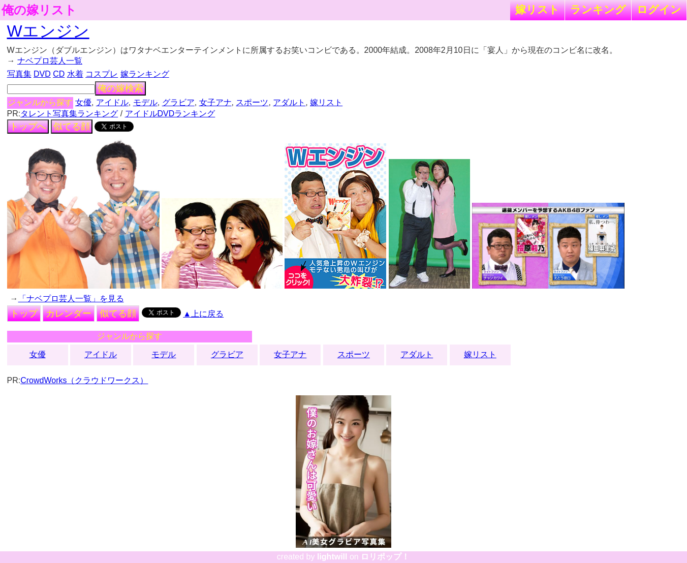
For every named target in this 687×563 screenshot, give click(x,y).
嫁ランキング (144, 74)
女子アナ (215, 102)
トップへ (28, 126)
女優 (83, 102)
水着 (75, 74)
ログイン (659, 9)
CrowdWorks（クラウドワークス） (84, 380)
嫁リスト (537, 9)
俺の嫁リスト (39, 10)
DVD (42, 74)
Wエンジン (48, 31)
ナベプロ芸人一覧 (49, 60)
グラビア (178, 102)
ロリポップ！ (385, 556)
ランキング (598, 9)
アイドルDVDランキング (170, 113)
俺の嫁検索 (120, 88)
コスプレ (101, 74)
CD (59, 74)
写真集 (19, 74)
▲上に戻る (203, 313)
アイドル (112, 102)
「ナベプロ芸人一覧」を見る (71, 298)
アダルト (289, 102)
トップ (24, 313)
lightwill (332, 556)
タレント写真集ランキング (69, 113)
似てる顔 (71, 126)
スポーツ (252, 102)
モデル (145, 102)
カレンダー (68, 313)
